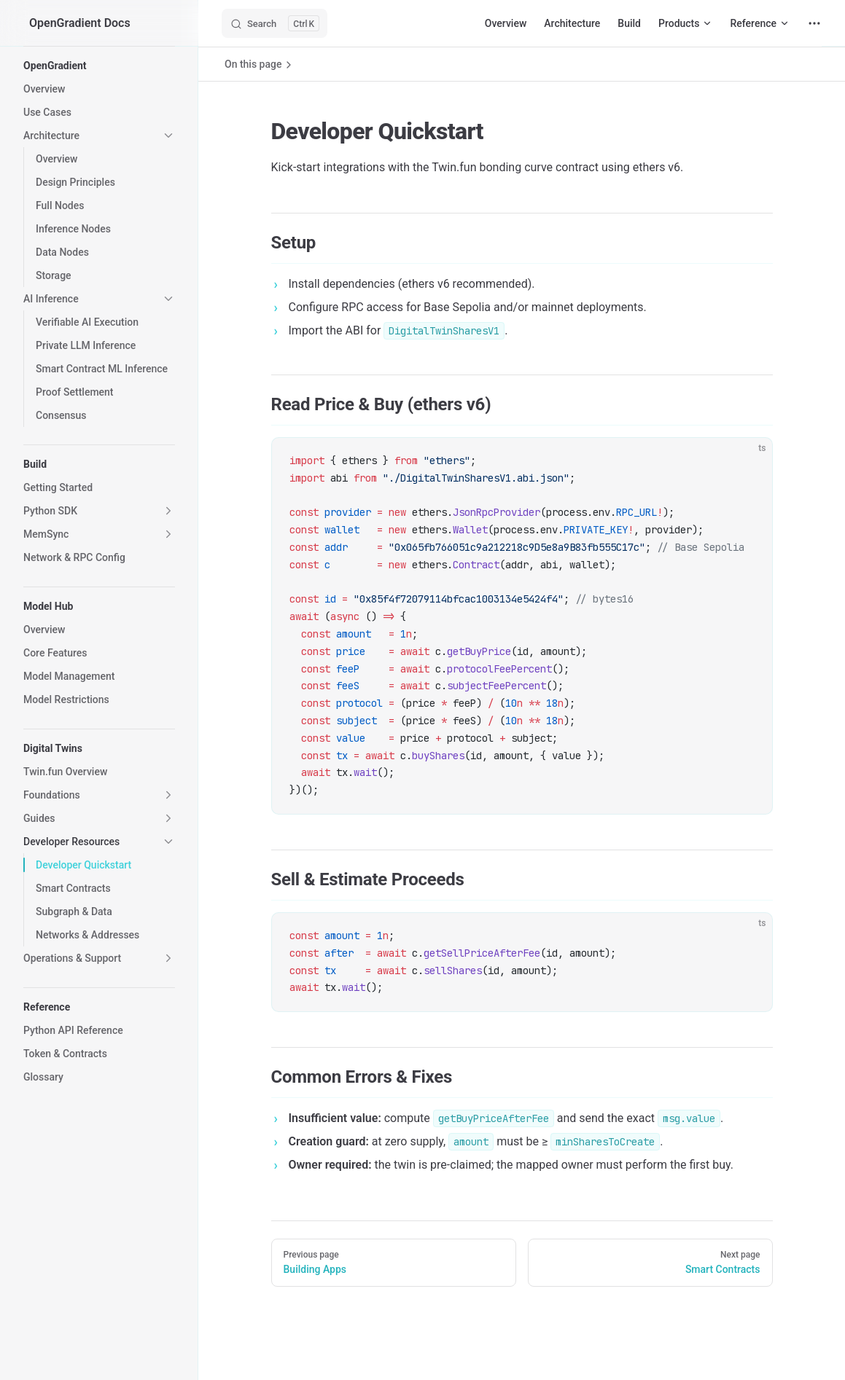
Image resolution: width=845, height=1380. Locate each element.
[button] (99, 65)
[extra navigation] (814, 23)
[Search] (274, 23)
